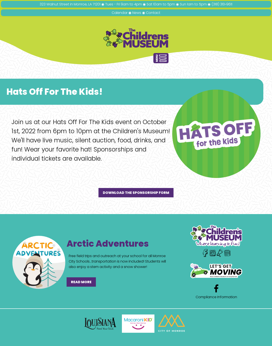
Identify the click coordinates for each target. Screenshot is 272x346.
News (136, 12)
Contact (153, 12)
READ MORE (81, 281)
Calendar (120, 12)
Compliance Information (216, 296)
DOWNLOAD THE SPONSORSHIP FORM (136, 192)
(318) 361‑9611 (221, 4)
